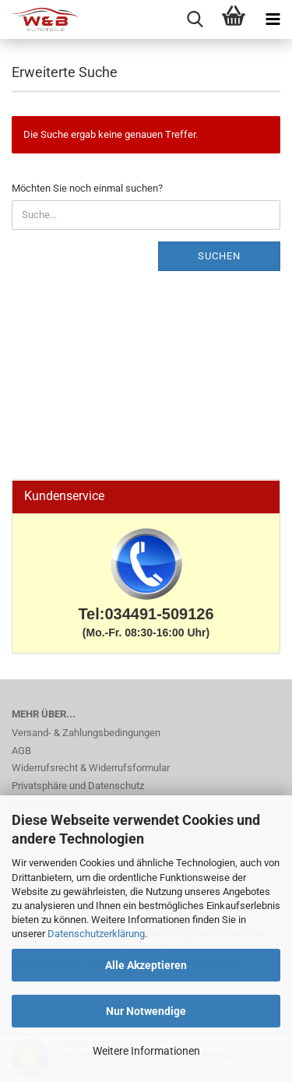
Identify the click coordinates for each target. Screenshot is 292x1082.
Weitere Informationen (146, 1051)
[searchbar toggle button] (194, 19)
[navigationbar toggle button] (272, 19)
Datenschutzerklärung (96, 933)
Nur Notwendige (146, 1011)
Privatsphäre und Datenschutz (78, 785)
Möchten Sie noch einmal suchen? (87, 188)
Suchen (219, 256)
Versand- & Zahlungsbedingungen (86, 732)
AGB (21, 750)
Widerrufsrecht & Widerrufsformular (91, 768)
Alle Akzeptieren (146, 965)
